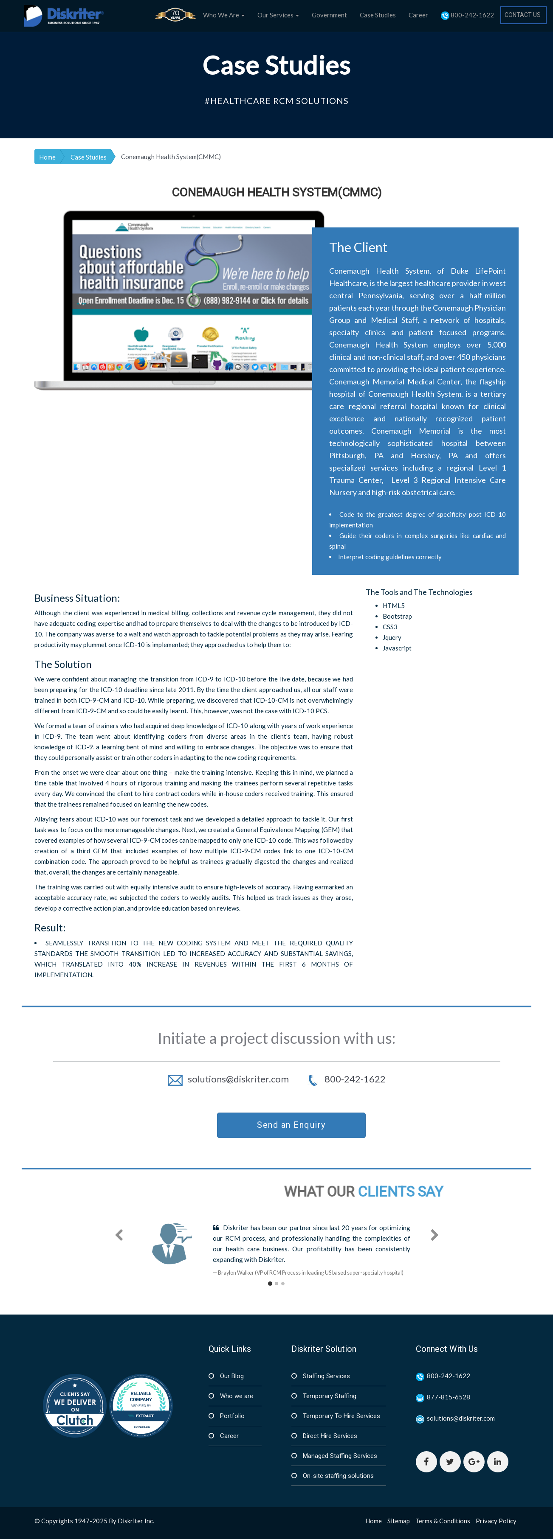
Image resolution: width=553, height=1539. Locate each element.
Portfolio (231, 1416)
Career (418, 15)
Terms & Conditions (442, 1521)
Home (47, 157)
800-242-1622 (467, 15)
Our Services (278, 15)
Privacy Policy (496, 1521)
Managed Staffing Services (339, 1456)
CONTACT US (523, 14)
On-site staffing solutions (337, 1476)
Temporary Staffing (328, 1396)
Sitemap (398, 1521)
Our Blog (231, 1376)
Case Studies (378, 15)
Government (329, 15)
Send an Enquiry (291, 1125)
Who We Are (224, 15)
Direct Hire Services (329, 1436)
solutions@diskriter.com (229, 1079)
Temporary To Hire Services (340, 1416)
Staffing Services (325, 1376)
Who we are (235, 1396)
